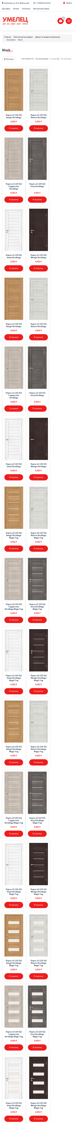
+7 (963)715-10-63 (43, 3)
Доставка (6, 8)
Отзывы (5, 1042)
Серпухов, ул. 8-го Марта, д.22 (16, 3)
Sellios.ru (20, 1114)
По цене (54, 58)
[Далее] (43, 1004)
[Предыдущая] (30, 1004)
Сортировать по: (27, 59)
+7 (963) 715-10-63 (13, 1065)
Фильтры (9, 59)
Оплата (16, 8)
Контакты (26, 8)
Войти (67, 3)
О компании (7, 1028)
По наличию (66, 58)
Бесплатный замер (41, 8)
